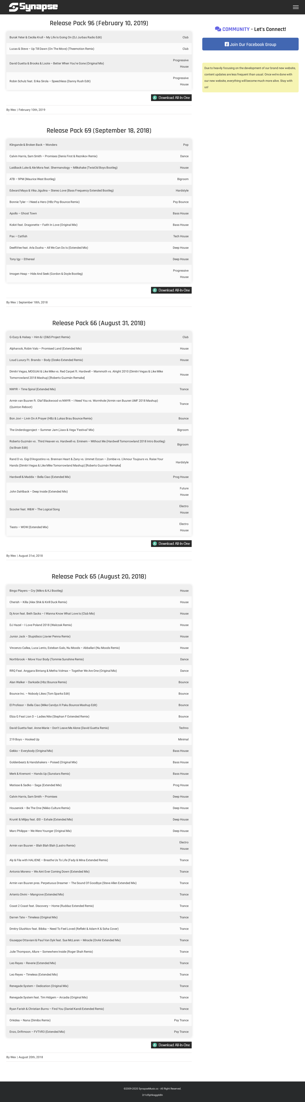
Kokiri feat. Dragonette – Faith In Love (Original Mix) (44, 224)
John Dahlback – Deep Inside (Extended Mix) (39, 491)
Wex (13, 109)
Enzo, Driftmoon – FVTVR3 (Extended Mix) (37, 1031)
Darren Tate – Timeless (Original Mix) (34, 917)
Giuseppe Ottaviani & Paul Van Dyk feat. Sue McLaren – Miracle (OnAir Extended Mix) (65, 940)
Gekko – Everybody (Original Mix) (31, 750)
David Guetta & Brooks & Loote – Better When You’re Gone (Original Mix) (57, 63)
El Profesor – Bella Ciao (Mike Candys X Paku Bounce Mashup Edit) (54, 705)
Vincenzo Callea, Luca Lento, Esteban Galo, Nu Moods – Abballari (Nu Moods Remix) (65, 648)
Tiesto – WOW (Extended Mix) (29, 527)
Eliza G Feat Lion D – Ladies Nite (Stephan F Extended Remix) (50, 716)
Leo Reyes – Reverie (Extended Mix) (33, 963)
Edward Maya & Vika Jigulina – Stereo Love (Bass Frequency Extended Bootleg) (62, 190)
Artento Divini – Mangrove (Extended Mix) (37, 894)
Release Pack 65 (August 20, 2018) (99, 576)
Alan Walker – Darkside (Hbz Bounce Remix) (38, 682)
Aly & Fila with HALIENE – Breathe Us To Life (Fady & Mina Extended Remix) (59, 860)
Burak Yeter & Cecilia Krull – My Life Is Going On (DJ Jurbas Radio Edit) (56, 37)
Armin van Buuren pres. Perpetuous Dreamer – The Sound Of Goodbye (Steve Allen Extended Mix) (73, 883)
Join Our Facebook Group (250, 45)
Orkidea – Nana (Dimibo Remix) (30, 1020)
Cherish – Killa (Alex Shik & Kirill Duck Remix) (38, 602)
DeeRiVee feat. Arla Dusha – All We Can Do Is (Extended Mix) (49, 247)
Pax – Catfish (18, 236)
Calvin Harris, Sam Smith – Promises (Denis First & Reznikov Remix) (54, 156)
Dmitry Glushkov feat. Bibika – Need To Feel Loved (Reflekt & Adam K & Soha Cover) (64, 928)
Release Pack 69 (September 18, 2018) (99, 130)
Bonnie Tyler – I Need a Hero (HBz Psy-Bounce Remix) (45, 202)
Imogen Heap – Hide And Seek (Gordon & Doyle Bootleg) (46, 273)
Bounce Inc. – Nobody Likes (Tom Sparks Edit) (40, 693)
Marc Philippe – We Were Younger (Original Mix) (41, 831)
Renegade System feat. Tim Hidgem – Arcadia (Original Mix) (49, 997)
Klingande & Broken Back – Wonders (33, 144)
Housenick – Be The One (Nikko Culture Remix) (40, 808)
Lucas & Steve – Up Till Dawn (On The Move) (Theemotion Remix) (52, 48)
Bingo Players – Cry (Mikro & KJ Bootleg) (36, 590)
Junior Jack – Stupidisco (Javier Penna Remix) (40, 636)
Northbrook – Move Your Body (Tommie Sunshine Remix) (47, 659)
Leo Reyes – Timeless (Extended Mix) (34, 974)
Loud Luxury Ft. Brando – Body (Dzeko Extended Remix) (46, 360)
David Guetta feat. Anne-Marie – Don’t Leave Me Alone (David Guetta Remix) (60, 728)
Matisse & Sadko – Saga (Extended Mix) (36, 785)
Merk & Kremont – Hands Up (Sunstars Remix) (40, 773)
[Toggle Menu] (296, 7)
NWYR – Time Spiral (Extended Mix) (33, 389)
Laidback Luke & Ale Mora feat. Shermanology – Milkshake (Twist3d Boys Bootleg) (64, 167)
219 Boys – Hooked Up (24, 739)
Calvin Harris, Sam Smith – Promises (33, 796)
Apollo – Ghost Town (23, 213)
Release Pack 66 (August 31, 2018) (99, 323)
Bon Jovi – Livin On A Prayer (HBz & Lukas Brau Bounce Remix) (51, 418)
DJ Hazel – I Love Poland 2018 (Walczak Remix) (41, 625)
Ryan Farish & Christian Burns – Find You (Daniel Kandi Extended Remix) (57, 1008)
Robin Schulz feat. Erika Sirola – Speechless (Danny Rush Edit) (50, 81)
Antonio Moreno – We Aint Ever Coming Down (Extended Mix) (50, 871)
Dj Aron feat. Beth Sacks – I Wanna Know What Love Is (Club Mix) (53, 613)
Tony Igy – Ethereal (22, 259)
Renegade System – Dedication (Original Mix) (39, 986)
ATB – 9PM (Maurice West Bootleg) (32, 179)
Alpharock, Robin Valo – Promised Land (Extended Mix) (46, 348)
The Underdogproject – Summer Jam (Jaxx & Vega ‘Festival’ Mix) (52, 430)
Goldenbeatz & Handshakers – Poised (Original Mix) (44, 762)
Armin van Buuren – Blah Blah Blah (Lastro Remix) (42, 845)
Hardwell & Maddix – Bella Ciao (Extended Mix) (40, 477)
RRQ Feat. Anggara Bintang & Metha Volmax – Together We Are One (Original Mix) (63, 670)
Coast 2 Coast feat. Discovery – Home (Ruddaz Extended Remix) (52, 906)
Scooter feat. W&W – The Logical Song (35, 509)
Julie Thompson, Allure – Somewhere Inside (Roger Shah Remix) (52, 951)
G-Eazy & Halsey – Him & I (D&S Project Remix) (40, 337)
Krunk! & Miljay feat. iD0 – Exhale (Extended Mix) (41, 819)
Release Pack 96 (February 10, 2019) (99, 23)
